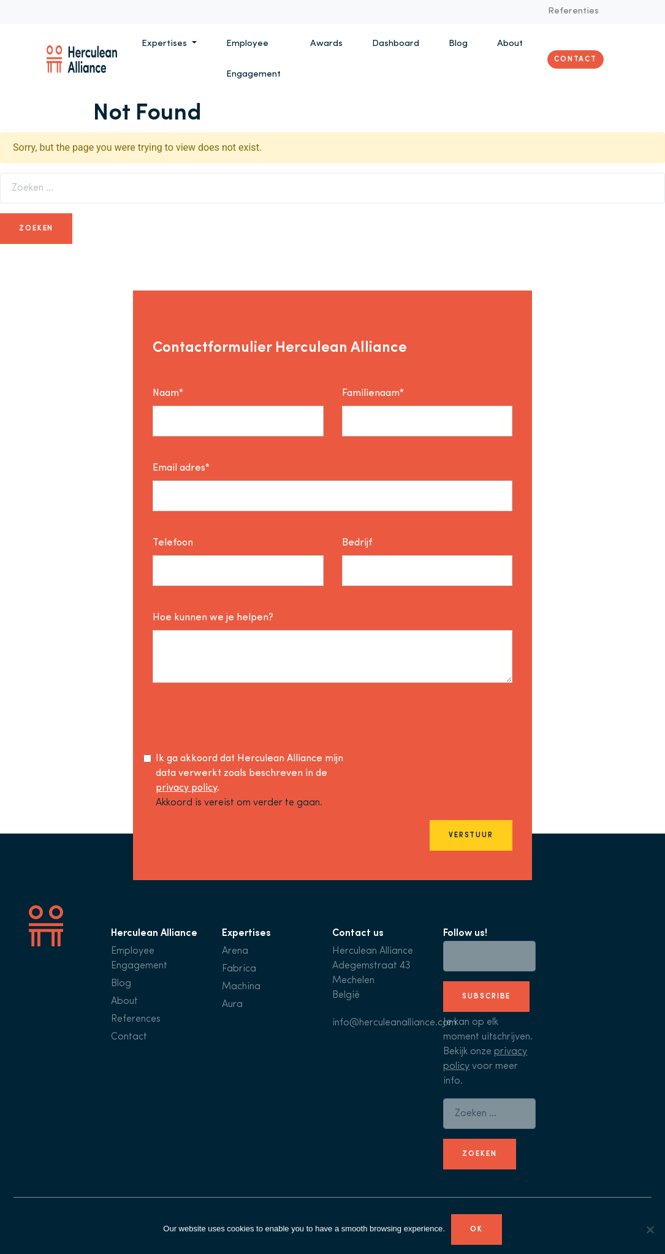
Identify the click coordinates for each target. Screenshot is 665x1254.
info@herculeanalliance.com (394, 1023)
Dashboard (395, 43)
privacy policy (186, 788)
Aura (232, 1004)
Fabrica (239, 969)
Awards (326, 43)
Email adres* (181, 468)
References (136, 1019)
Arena (235, 951)
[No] (650, 1229)
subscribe (486, 996)
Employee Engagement (253, 59)
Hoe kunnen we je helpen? (213, 618)
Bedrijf (357, 543)
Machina (241, 987)
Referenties (573, 11)
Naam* (168, 393)
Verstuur (471, 835)
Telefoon (173, 543)
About (510, 43)
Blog (458, 43)
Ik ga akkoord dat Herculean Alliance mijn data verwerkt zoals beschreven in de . (249, 773)
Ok (476, 1229)
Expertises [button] (165, 43)
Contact (575, 59)
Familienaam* (373, 393)
